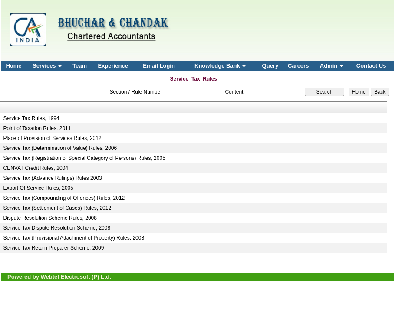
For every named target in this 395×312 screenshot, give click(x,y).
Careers (298, 65)
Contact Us (371, 65)
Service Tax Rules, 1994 (31, 118)
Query (270, 65)
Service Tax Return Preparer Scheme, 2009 (53, 248)
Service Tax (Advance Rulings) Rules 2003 (52, 178)
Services (47, 65)
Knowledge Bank (220, 65)
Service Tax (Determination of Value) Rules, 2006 (60, 148)
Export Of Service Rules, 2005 (38, 188)
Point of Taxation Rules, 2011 (37, 128)
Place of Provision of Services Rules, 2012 (52, 138)
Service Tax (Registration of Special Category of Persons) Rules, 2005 (84, 158)
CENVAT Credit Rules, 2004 (35, 168)
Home (13, 65)
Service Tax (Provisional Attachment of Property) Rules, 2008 (74, 238)
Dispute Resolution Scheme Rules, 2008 (50, 218)
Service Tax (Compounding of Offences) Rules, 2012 (64, 198)
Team (79, 65)
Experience (113, 65)
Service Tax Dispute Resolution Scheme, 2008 (57, 228)
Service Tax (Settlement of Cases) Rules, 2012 (57, 208)
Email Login (159, 65)
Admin (331, 65)
